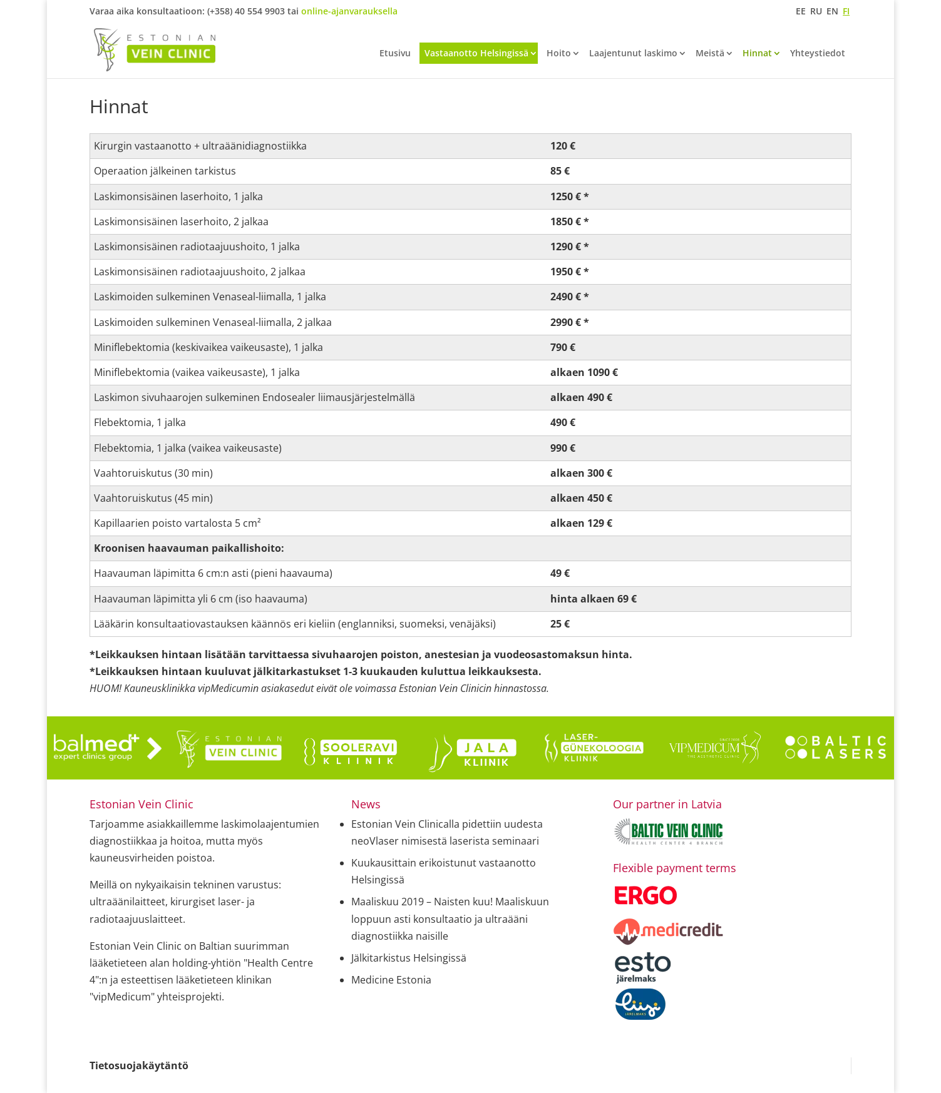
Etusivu (395, 54)
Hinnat (757, 54)
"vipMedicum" (122, 997)
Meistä (710, 54)
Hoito (559, 54)
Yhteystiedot (817, 54)
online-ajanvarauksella (349, 11)
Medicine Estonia (391, 980)
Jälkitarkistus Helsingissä (408, 958)
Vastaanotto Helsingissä (476, 53)
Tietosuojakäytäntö (139, 1065)
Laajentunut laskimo (633, 54)
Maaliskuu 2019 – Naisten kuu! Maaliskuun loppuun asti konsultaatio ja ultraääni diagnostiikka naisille (450, 918)
